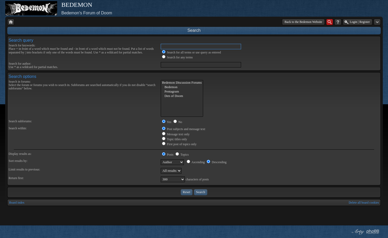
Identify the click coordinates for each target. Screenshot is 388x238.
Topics (182, 154)
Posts (167, 154)
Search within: (18, 128)
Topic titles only (174, 139)
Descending (217, 162)
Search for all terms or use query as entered (191, 52)
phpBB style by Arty (357, 231)
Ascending (196, 162)
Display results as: (20, 154)
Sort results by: (18, 161)
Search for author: (20, 63)
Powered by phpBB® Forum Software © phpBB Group (373, 231)
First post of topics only (179, 144)
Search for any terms (177, 57)
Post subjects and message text (183, 129)
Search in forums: (20, 81)
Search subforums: (20, 121)
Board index (16, 202)
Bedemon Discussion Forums (181, 83)
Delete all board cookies (364, 202)
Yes (166, 122)
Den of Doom (181, 96)
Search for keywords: (22, 45)
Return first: (16, 178)
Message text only (176, 134)
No (177, 122)
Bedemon (181, 87)
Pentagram (181, 91)
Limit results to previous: (24, 169)
